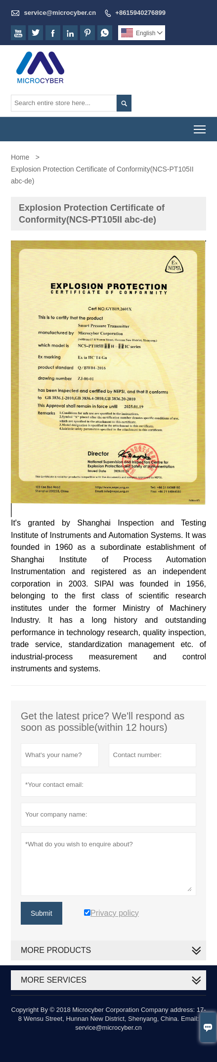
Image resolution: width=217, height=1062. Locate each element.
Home (20, 157)
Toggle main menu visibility (200, 126)
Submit (41, 913)
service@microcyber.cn (60, 12)
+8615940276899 (140, 12)
